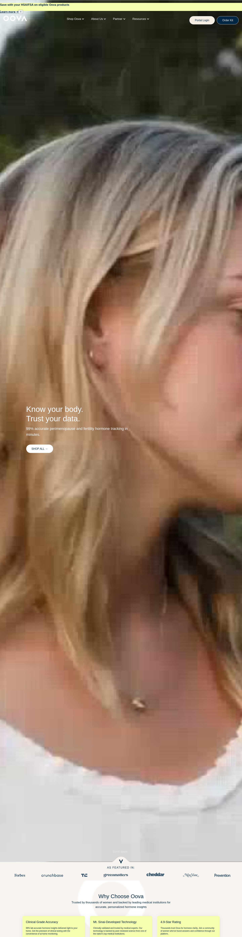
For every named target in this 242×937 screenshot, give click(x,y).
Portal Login (202, 20)
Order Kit (227, 20)
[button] (75, 19)
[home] (15, 18)
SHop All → (40, 448)
